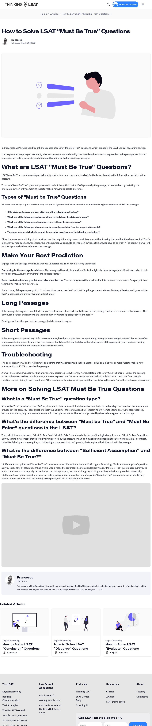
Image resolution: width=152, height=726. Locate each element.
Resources (112, 684)
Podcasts (81, 684)
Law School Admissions (46, 685)
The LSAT (8, 684)
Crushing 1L (82, 705)
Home (44, 13)
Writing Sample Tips (49, 700)
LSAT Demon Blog (115, 701)
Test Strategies (10, 705)
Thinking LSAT (83, 691)
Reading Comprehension (10, 698)
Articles (54, 13)
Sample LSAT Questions (14, 715)
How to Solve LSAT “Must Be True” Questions (85, 13)
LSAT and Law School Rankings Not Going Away (50, 709)
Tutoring (140, 691)
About (140, 684)
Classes (110, 691)
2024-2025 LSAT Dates (14, 720)
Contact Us (142, 696)
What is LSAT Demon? (13, 710)
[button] (142, 4)
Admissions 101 (47, 695)
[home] (21, 4)
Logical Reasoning (11, 691)
